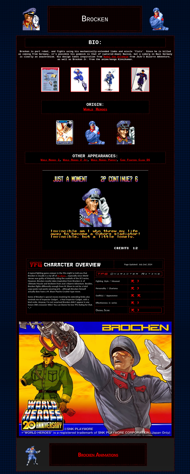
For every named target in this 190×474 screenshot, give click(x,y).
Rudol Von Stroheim (116, 56)
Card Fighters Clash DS (135, 160)
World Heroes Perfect (104, 160)
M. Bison (61, 275)
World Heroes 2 (50, 160)
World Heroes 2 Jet (75, 160)
